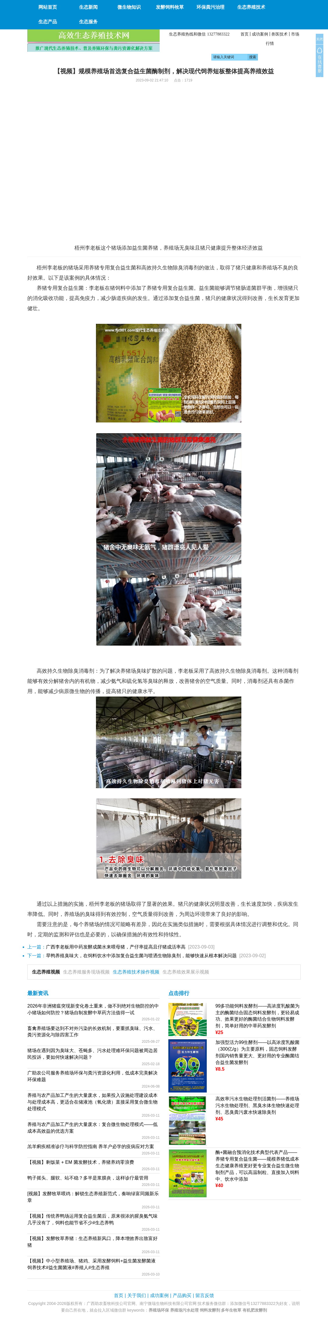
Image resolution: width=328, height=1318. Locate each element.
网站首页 (47, 7)
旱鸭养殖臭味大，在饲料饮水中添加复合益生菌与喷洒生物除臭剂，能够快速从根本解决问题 (141, 955)
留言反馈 (204, 1295)
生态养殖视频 (46, 971)
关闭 (319, 39)
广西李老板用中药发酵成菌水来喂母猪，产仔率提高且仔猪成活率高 (116, 946)
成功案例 (260, 34)
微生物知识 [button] (129, 7)
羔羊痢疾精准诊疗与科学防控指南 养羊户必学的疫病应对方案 (90, 1146)
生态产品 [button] (47, 21)
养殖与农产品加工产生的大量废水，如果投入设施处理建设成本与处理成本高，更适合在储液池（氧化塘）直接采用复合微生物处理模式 (92, 1102)
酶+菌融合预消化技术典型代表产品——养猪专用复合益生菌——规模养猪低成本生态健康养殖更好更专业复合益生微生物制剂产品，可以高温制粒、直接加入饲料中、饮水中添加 (257, 1165)
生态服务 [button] (88, 21)
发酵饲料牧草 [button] (170, 7)
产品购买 (182, 1295)
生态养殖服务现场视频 (86, 971)
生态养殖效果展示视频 (186, 971)
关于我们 (136, 1295)
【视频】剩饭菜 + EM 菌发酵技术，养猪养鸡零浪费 (80, 1162)
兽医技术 (279, 34)
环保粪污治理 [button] (210, 7)
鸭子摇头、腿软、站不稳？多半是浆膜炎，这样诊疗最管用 (87, 1177)
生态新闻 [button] (88, 7)
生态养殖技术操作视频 (136, 971)
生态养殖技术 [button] (251, 7)
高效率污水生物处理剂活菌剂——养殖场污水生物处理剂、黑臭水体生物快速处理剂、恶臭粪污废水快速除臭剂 (257, 1105)
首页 (244, 34)
